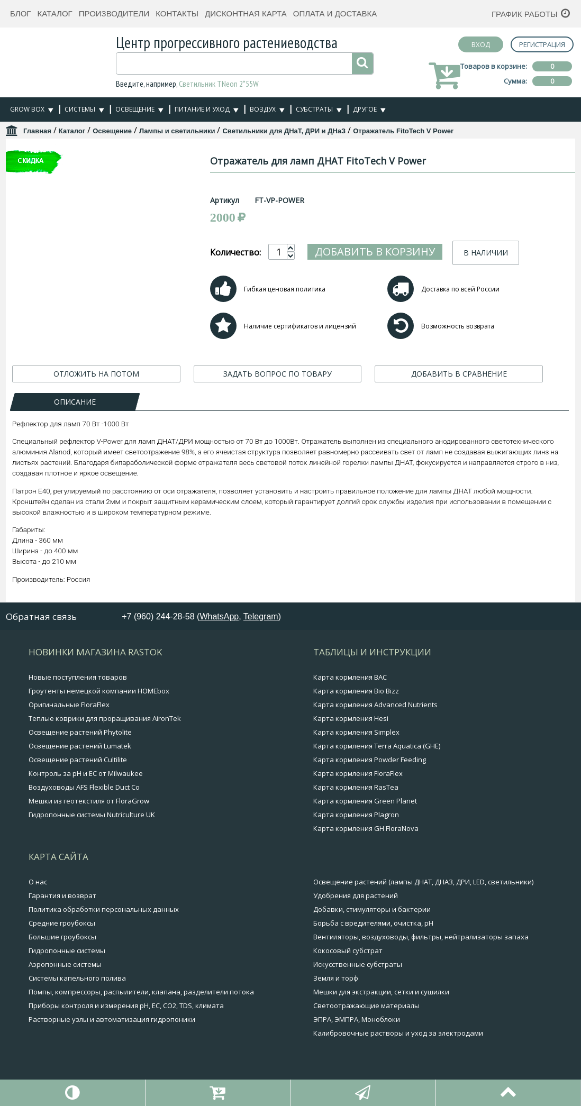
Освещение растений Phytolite (80, 732)
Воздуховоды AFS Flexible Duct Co (84, 787)
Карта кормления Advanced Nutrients (375, 704)
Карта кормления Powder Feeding (369, 759)
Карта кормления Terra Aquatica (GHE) (376, 746)
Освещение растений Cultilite (78, 759)
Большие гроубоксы (62, 937)
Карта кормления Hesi (350, 718)
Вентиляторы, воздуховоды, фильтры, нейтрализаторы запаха (421, 937)
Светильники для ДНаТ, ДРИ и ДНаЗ (284, 131)
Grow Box (27, 109)
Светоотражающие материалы (366, 1005)
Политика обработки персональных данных (104, 909)
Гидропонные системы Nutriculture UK (92, 814)
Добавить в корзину (416, 251)
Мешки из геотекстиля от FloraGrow (89, 801)
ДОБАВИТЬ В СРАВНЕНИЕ (459, 375)
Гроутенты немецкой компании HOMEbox (99, 691)
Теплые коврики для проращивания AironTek (105, 718)
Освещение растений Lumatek (80, 746)
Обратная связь (41, 617)
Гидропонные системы (67, 950)
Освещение (135, 109)
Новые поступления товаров (78, 677)
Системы (80, 109)
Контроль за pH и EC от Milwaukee (86, 773)
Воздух (263, 109)
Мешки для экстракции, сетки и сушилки (381, 992)
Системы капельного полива (77, 978)
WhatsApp (219, 616)
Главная (37, 131)
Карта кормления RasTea (355, 787)
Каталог (54, 13)
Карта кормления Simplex (356, 732)
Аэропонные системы (65, 964)
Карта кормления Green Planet (365, 801)
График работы (525, 14)
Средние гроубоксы (62, 923)
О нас (38, 881)
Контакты (177, 13)
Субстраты (314, 109)
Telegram (260, 616)
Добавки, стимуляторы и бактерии (372, 909)
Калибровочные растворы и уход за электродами (398, 1033)
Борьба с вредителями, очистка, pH (373, 923)
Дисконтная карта (246, 13)
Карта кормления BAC (350, 677)
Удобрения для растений (355, 895)
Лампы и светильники (177, 131)
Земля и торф (335, 978)
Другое (365, 109)
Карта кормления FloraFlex (358, 773)
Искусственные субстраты (357, 964)
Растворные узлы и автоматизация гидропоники (112, 1019)
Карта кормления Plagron (356, 814)
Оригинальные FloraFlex (69, 704)
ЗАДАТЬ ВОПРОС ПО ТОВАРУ (277, 375)
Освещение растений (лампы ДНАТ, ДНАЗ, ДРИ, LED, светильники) (423, 881)
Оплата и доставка (335, 13)
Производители (114, 13)
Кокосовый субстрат (348, 950)
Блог (20, 13)
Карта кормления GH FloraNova (366, 828)
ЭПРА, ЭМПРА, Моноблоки (356, 1019)
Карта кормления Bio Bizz (356, 691)
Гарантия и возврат (62, 895)
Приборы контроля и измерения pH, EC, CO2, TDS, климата (126, 1005)
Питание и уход (202, 109)
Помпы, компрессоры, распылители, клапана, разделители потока (141, 992)
